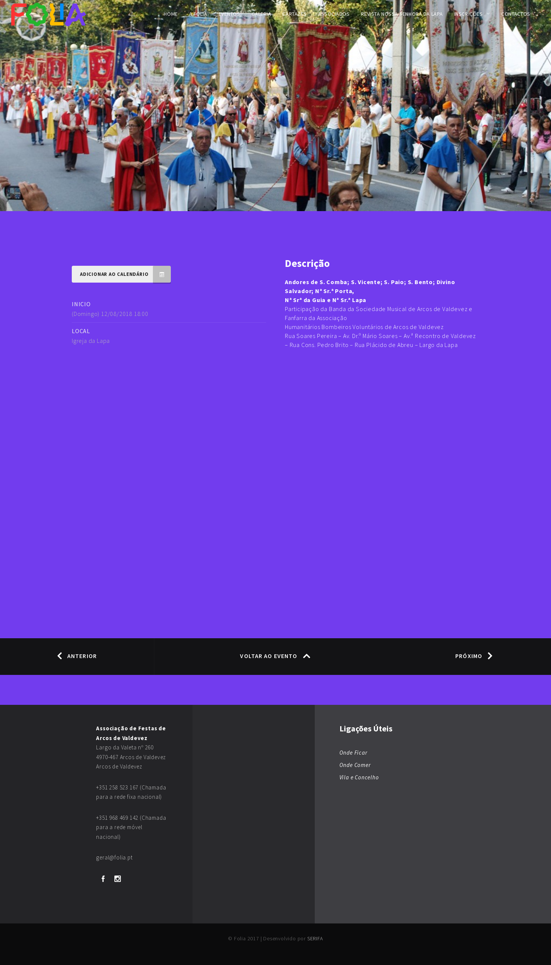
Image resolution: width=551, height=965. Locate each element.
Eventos (229, 13)
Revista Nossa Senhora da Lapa (402, 13)
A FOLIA (198, 13)
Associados (334, 13)
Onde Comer (355, 764)
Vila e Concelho (359, 777)
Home (171, 13)
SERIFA (315, 938)
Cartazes (294, 13)
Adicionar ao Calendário (125, 274)
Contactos (515, 13)
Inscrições (468, 13)
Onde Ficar (353, 752)
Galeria (261, 13)
